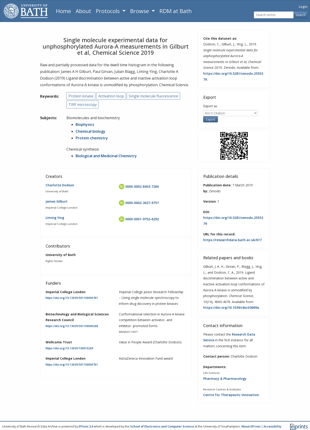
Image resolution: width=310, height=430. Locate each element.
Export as (210, 106)
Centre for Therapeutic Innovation (231, 395)
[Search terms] (274, 15)
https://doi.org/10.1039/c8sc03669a (231, 307)
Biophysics (85, 124)
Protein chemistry (92, 138)
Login (303, 6)
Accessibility (272, 426)
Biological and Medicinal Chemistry (106, 155)
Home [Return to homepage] (63, 11)
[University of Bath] (25, 11)
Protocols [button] (108, 11)
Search (301, 15)
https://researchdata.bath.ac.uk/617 (232, 240)
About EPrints (251, 426)
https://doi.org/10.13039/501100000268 (72, 326)
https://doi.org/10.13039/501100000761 (72, 298)
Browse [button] (140, 11)
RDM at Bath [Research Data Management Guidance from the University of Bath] (175, 11)
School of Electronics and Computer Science (162, 426)
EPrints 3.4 (86, 426)
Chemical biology (90, 131)
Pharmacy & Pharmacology (225, 378)
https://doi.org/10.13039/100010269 (69, 348)
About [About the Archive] (83, 11)
